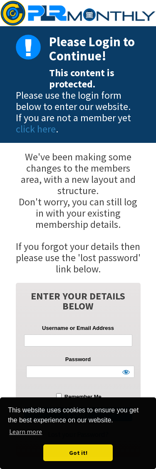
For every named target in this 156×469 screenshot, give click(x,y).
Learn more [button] (25, 431)
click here (36, 128)
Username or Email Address (78, 328)
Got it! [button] (78, 453)
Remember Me (78, 396)
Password (78, 359)
